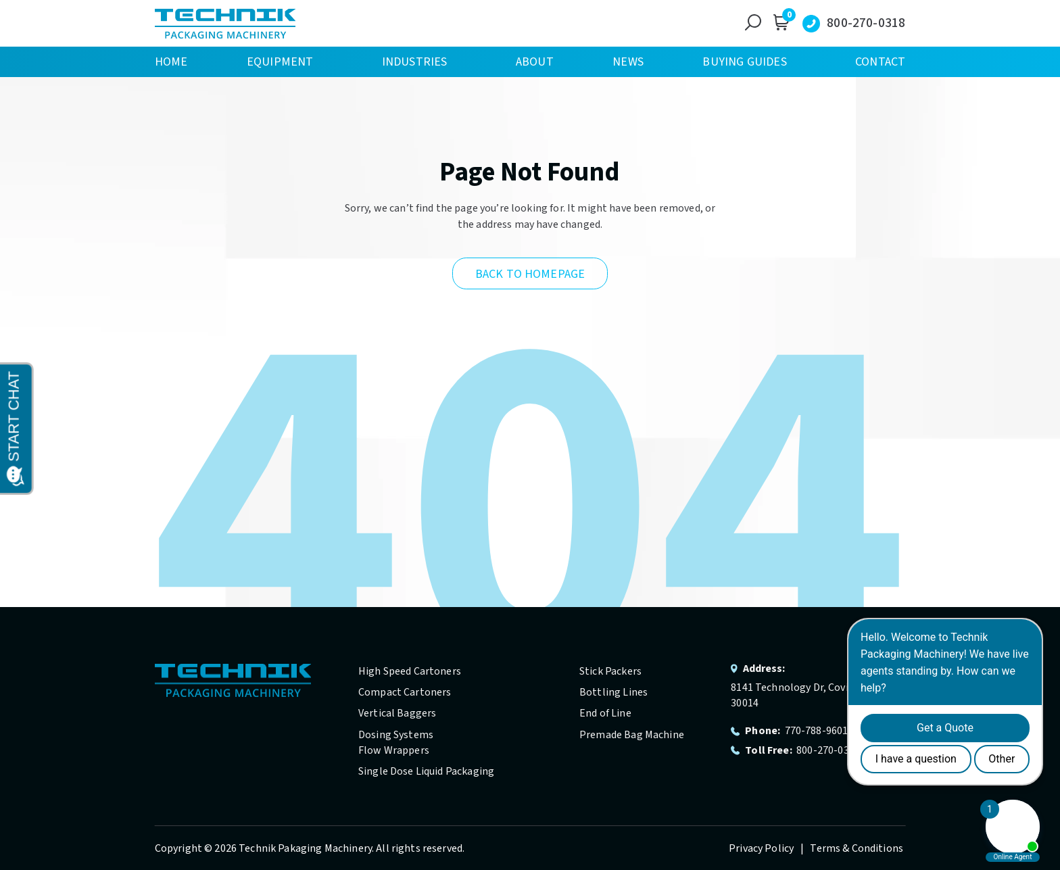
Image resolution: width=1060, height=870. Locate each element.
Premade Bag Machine (631, 734)
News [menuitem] (628, 61)
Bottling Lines (613, 692)
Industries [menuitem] (415, 61)
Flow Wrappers (393, 750)
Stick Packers (610, 671)
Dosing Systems (395, 734)
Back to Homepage (530, 274)
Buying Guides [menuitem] (744, 61)
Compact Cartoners (405, 692)
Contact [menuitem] (880, 61)
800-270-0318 (866, 23)
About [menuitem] (535, 61)
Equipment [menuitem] (280, 61)
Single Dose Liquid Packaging (426, 771)
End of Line (605, 713)
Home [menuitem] (171, 61)
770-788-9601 (816, 730)
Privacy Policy (762, 848)
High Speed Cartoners (409, 671)
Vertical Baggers (397, 713)
